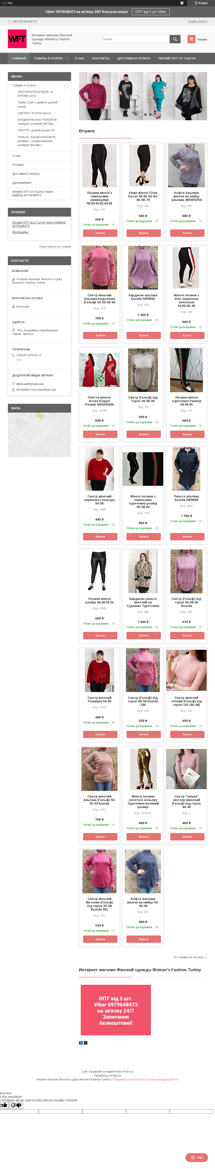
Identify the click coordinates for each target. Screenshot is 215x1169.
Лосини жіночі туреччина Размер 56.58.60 (186, 401)
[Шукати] (175, 39)
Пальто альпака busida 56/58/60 (186, 498)
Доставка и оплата (133, 58)
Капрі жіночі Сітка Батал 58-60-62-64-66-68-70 (143, 196)
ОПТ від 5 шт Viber (150, 12)
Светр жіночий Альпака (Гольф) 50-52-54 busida (99, 800)
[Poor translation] (16, 1105)
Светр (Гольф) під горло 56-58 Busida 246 (143, 701)
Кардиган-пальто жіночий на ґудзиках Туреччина (143, 602)
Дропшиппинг (22, 182)
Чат (197, 1158)
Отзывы (18, 164)
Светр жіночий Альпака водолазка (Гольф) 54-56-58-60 (99, 298)
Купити (100, 233)
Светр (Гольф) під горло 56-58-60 (143, 399)
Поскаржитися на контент (127, 1079)
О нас (79, 58)
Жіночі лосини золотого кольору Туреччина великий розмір (143, 802)
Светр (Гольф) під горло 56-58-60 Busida (186, 602)
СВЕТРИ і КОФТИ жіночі (34, 113)
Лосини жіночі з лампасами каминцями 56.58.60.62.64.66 (99, 198)
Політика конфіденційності (161, 1079)
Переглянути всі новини (55, 246)
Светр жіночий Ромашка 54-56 (99, 699)
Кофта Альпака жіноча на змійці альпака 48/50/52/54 (186, 196)
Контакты (100, 58)
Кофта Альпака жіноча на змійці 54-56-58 (143, 902)
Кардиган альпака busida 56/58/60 (143, 296)
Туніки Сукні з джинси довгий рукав (37, 104)
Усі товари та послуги (189, 957)
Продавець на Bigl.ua (107, 1075)
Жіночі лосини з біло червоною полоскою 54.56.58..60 (186, 300)
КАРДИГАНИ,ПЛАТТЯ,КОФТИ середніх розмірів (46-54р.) (37, 121)
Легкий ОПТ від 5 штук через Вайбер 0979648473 (39, 224)
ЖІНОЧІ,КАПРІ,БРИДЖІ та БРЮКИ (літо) (35, 93)
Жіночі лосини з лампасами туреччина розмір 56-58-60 (143, 502)
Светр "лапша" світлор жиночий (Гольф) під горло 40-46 (186, 802)
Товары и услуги (48, 58)
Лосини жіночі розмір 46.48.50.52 (99, 600)
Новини (18, 212)
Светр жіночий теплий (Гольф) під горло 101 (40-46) (186, 701)
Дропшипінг (20, 232)
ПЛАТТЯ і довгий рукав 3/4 (36, 130)
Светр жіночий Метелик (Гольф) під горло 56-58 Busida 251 (99, 904)
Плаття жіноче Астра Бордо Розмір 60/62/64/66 (99, 401)
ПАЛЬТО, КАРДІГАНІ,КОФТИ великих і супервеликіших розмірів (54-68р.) (36, 141)
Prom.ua (128, 1071)
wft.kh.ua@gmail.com (30, 383)
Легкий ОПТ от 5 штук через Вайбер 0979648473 (32, 193)
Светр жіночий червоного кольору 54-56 (99, 500)
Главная (19, 58)
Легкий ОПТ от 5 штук (176, 58)
